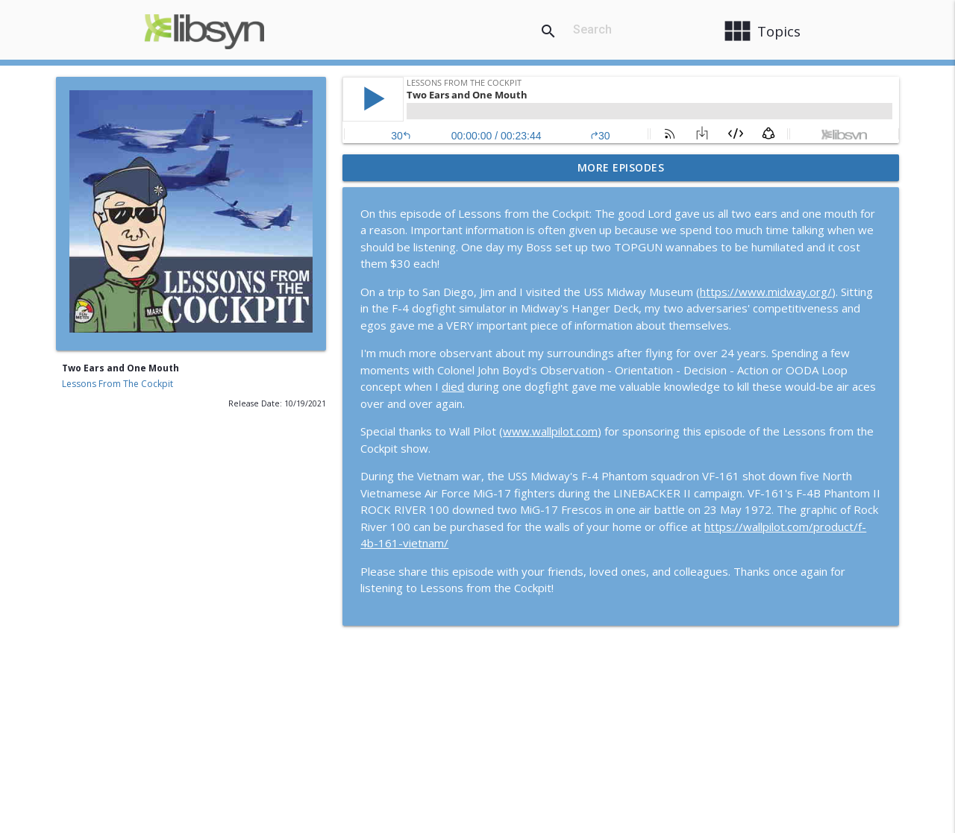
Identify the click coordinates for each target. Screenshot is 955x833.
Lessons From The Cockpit (117, 383)
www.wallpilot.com (550, 431)
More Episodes (621, 167)
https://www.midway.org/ (766, 291)
